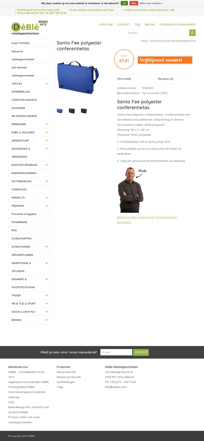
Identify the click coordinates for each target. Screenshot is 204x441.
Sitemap (13, 397)
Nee (134, 3)
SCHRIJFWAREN (21, 246)
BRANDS (17, 319)
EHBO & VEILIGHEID (23, 132)
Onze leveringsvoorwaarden (27, 392)
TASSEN (16, 295)
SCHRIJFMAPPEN (21, 238)
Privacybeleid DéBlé (21, 387)
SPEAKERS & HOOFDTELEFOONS (23, 283)
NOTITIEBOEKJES (22, 181)
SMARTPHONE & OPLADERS (21, 267)
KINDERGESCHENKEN (24, 173)
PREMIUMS (18, 205)
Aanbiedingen (66, 382)
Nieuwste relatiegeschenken (23, 55)
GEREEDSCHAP (20, 140)
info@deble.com (116, 387)
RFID (14, 230)
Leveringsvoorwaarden (177, 24)
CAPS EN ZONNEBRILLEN (21, 87)
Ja (124, 3)
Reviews (165, 79)
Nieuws (150, 24)
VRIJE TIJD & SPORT (24, 303)
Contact (123, 24)
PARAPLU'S (18, 197)
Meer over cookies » (151, 3)
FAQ (137, 24)
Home (143, 41)
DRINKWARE (19, 124)
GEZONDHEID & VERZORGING (21, 152)
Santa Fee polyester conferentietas (173, 41)
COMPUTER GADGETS (24, 99)
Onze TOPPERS (21, 43)
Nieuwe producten (69, 377)
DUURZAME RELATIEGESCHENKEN (24, 112)
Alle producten (66, 372)
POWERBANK (19, 222)
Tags (60, 387)
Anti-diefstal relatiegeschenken (23, 71)
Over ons (106, 24)
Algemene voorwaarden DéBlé (28, 382)
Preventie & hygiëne (24, 214)
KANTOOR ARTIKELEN (24, 164)
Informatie (124, 79)
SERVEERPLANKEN (22, 254)
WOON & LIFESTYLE (23, 311)
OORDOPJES (19, 189)
